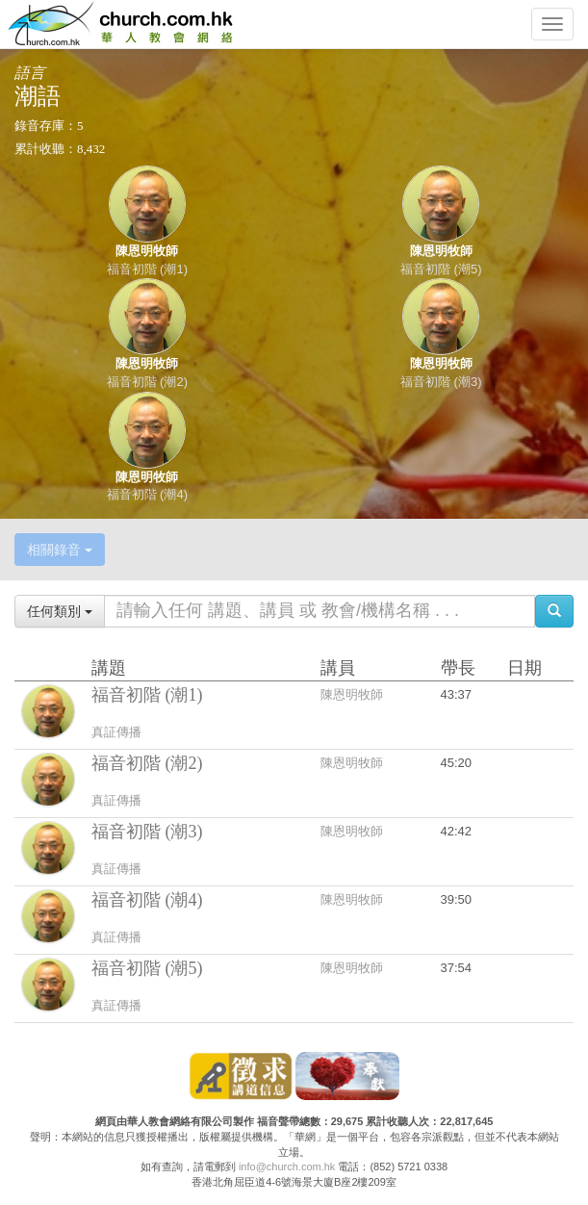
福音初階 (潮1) (148, 269)
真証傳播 (116, 732)
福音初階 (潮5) (441, 269)
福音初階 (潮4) (148, 494)
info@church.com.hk (287, 1166)
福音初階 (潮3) (441, 381)
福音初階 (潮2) (148, 381)
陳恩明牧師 (146, 251)
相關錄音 (59, 549)
